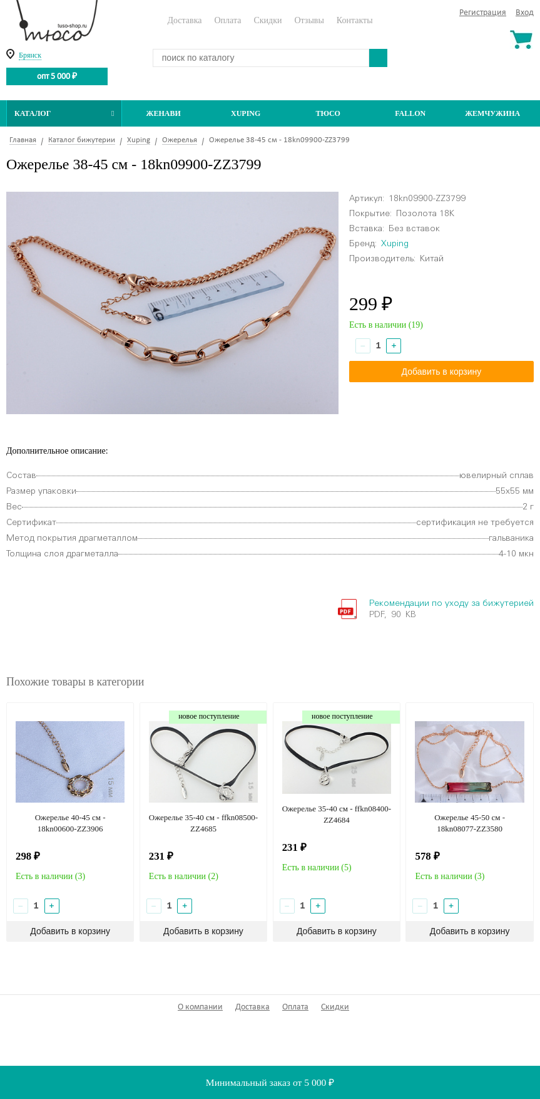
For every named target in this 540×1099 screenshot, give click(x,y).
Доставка (184, 20)
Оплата (227, 20)
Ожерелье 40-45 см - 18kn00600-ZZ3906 (70, 823)
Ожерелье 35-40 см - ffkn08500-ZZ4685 (203, 823)
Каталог (64, 113)
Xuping (245, 113)
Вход (525, 13)
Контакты (355, 20)
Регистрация (482, 13)
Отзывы (308, 20)
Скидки (267, 20)
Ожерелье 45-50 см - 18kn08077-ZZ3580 (469, 823)
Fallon (410, 113)
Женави (163, 113)
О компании (200, 1007)
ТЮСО (327, 113)
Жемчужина (492, 113)
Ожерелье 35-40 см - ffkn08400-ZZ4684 (336, 814)
